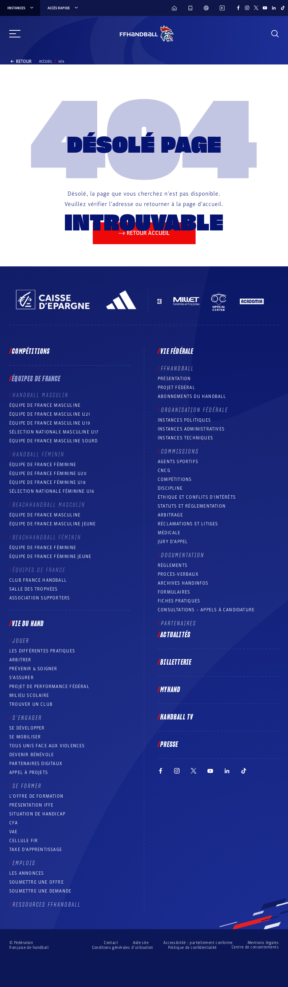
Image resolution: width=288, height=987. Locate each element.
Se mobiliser (25, 737)
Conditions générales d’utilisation (122, 947)
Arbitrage (170, 515)
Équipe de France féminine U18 (47, 482)
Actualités (175, 635)
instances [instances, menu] (21, 8)
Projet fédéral (176, 387)
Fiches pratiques (179, 601)
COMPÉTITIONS (175, 479)
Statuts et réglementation (192, 506)
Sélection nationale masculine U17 (54, 432)
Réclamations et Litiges (188, 523)
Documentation (182, 555)
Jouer (21, 641)
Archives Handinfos (183, 583)
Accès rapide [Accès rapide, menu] (63, 8)
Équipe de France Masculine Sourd (53, 440)
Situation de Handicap (37, 814)
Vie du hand (28, 624)
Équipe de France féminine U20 (48, 473)
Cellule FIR (23, 840)
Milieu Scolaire (29, 695)
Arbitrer (20, 659)
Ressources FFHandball (47, 905)
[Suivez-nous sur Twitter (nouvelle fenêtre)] (256, 8)
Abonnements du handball (192, 396)
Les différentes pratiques (42, 651)
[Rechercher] (275, 33)
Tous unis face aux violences (47, 745)
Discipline (170, 488)
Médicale (169, 532)
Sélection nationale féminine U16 (51, 491)
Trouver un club (31, 704)
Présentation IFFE (31, 805)
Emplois (24, 863)
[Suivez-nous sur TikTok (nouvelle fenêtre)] (283, 8)
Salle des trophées (33, 589)
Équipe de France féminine (42, 464)
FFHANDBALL (177, 369)
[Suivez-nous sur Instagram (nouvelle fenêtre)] (247, 8)
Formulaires (174, 592)
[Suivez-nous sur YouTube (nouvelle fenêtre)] (265, 8)
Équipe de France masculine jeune (52, 523)
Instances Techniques (185, 438)
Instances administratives (191, 429)
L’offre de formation (36, 796)
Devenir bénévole (31, 754)
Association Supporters (39, 598)
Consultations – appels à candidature (206, 609)
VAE (13, 831)
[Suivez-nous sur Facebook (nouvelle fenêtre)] (238, 8)
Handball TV (176, 717)
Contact (111, 942)
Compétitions (31, 351)
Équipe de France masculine (45, 405)
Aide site (140, 942)
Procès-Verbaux (178, 574)
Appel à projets (28, 772)
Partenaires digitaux (35, 763)
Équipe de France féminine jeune (50, 556)
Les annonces (26, 873)
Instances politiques (184, 420)
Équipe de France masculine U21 (49, 414)
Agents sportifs (178, 461)
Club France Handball (38, 580)
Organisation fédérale (194, 410)
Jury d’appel (173, 541)
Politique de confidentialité (192, 947)
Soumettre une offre (36, 882)
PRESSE (169, 744)
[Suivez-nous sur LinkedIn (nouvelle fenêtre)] (274, 8)
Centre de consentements (255, 947)
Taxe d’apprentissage (35, 849)
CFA (13, 822)
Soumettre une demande (40, 891)
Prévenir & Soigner (33, 668)
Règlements (172, 565)
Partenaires (178, 624)
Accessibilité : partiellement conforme (198, 942)
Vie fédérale (176, 351)
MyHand (170, 690)
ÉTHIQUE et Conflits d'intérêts (197, 497)
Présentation (174, 378)
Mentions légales (263, 942)
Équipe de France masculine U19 (49, 423)
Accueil (45, 61)
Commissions (180, 452)
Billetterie (176, 662)
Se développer (27, 728)
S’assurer (21, 677)
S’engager (27, 718)
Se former (27, 786)
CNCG (164, 470)
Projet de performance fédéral (49, 686)
